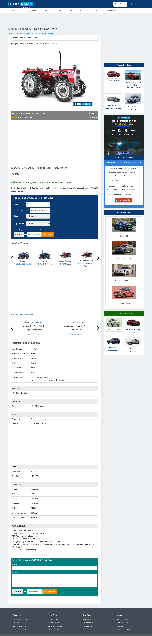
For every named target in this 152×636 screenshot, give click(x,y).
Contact (127, 623)
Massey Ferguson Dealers (22, 314)
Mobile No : (18, 210)
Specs (22, 37)
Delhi (49, 630)
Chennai (50, 623)
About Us (120, 623)
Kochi (57, 623)
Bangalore (51, 626)
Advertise (120, 626)
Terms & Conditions (38, 230)
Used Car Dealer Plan (53, 10)
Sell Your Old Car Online (123, 157)
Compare (91, 113)
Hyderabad (59, 626)
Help (118, 619)
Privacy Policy (126, 630)
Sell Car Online (17, 10)
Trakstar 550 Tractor (23, 264)
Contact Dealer (33, 334)
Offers (15, 37)
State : (16, 216)
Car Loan (16, 623)
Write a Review (93, 117)
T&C (118, 630)
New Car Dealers (109, 10)
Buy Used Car (33, 10)
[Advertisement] (76, 20)
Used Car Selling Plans (20, 619)
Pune (56, 619)
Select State (120, 4)
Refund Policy (126, 619)
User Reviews (32, 37)
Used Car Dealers (74, 10)
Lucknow (56, 630)
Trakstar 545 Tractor (44, 264)
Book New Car (87, 619)
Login (135, 4)
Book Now (48, 234)
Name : (16, 204)
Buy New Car (91, 10)
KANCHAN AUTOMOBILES (33, 322)
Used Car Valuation (19, 630)
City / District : (19, 223)
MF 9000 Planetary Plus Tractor (87, 265)
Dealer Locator (87, 626)
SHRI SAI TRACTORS (76, 322)
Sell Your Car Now (123, 200)
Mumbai (50, 619)
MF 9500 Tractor (65, 264)
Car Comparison (88, 623)
